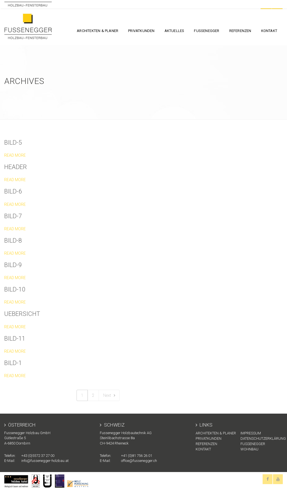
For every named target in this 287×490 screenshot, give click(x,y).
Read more (15, 155)
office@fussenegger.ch (139, 461)
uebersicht (22, 313)
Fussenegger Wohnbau (252, 446)
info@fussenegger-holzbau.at (45, 461)
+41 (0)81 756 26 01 (136, 455)
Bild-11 (14, 338)
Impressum (250, 433)
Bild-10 (14, 289)
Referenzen (240, 31)
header (15, 166)
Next (109, 395)
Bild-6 (13, 191)
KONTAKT (269, 31)
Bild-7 (13, 216)
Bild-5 (13, 142)
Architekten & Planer (97, 31)
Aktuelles (174, 31)
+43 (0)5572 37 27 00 (37, 455)
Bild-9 (13, 264)
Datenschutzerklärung (261, 438)
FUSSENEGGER (206, 31)
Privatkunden (141, 31)
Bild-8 (13, 240)
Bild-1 (13, 362)
